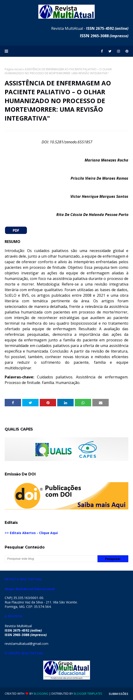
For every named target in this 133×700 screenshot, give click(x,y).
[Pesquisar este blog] (51, 558)
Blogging (41, 694)
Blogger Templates (88, 694)
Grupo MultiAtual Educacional (29, 589)
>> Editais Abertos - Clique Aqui (31, 533)
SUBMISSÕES (118, 694)
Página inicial (13, 69)
